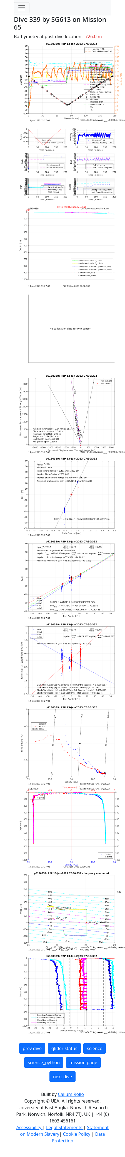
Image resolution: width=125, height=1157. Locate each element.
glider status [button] (64, 1048)
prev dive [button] (32, 1048)
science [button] (94, 1048)
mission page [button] (83, 1062)
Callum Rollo (71, 1094)
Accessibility (29, 1127)
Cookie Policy (77, 1134)
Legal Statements (64, 1127)
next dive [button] (62, 1077)
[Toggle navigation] (21, 7)
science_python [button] (44, 1062)
